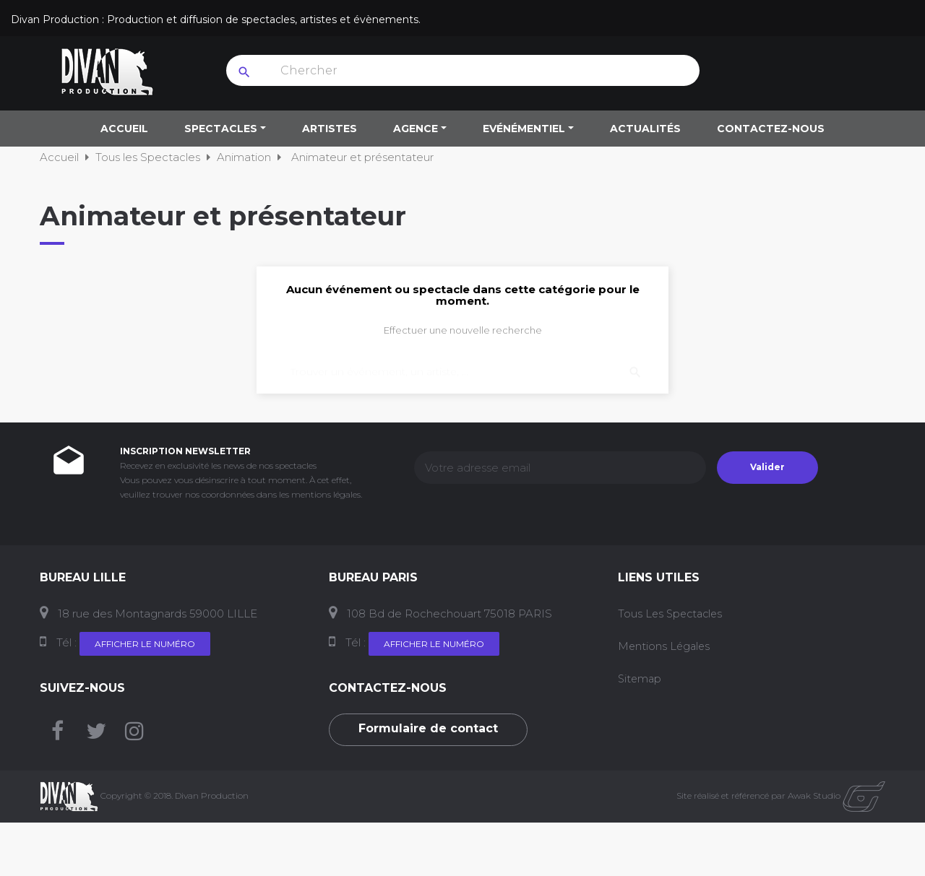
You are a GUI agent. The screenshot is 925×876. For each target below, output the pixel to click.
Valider (767, 466)
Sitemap (640, 678)
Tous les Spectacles (672, 613)
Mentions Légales (665, 646)
